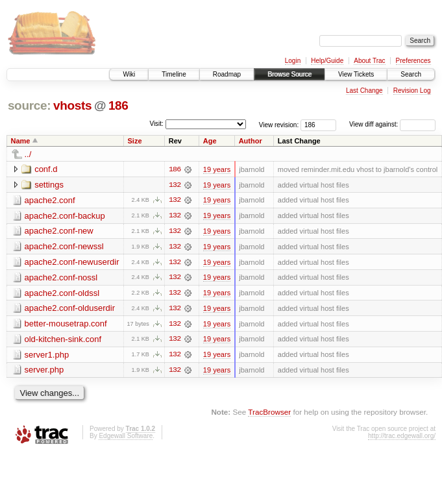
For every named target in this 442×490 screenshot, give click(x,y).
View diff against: (392, 124)
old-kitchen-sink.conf (63, 340)
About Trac (369, 60)
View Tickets (356, 74)
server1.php (47, 356)
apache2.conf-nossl (61, 278)
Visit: (156, 123)
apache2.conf (50, 200)
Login (293, 60)
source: (29, 105)
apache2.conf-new (59, 231)
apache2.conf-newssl (64, 247)
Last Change (364, 90)
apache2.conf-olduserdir (70, 309)
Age (210, 141)
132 (174, 185)
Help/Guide (327, 60)
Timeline (174, 74)
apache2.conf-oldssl (62, 294)
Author (250, 141)
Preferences (413, 60)
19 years (216, 169)
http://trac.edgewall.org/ (402, 437)
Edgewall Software (126, 437)
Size (134, 141)
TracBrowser (269, 414)
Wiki (129, 74)
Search (410, 74)
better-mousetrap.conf (66, 325)
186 (118, 105)
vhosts (72, 105)
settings (49, 185)
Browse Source (289, 74)
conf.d (45, 169)
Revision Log (412, 90)
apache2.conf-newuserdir (72, 262)
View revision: (279, 124)
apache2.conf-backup (65, 216)
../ (28, 154)
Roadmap (227, 74)
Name (21, 141)
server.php (44, 371)
